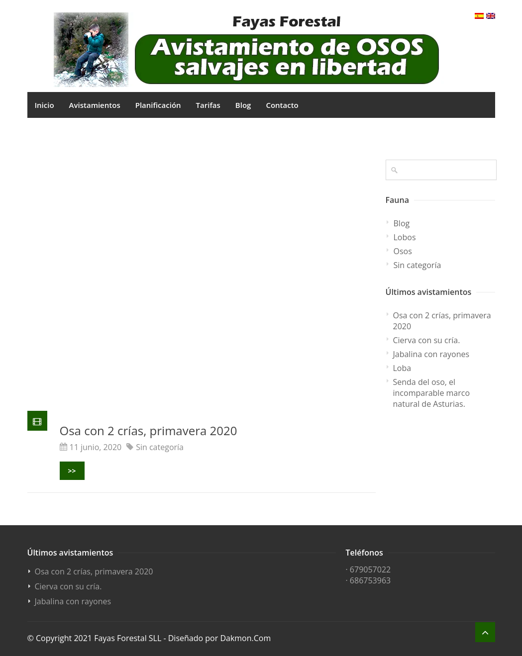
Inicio (44, 105)
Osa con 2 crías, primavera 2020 (148, 430)
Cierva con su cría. (426, 340)
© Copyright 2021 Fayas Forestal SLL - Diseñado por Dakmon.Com (149, 638)
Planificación (158, 105)
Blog (243, 105)
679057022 (370, 569)
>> (72, 470)
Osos (403, 251)
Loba (402, 368)
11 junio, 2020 (96, 447)
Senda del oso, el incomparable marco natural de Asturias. (431, 392)
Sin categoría (160, 447)
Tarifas (208, 105)
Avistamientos (94, 105)
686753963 (370, 580)
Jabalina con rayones (431, 354)
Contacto (282, 105)
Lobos (405, 237)
